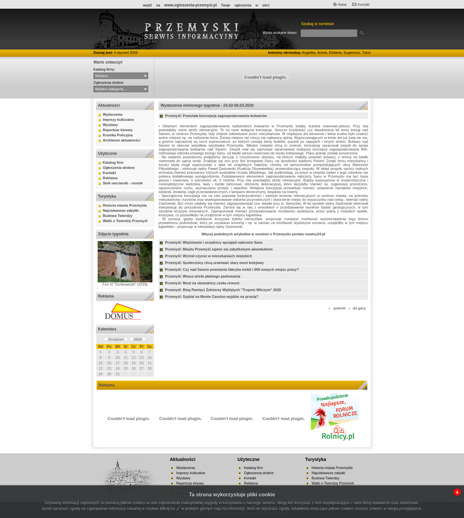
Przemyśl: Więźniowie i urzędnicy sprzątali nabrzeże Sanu (214, 242)
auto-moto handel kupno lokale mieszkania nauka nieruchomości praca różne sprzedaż (120, 89)
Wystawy (110, 125)
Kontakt (109, 173)
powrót (339, 308)
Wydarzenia (112, 114)
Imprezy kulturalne (118, 120)
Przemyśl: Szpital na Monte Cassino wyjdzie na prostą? (211, 296)
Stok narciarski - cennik (123, 183)
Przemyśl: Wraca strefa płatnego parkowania (202, 276)
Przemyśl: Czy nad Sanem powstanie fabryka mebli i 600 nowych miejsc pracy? (232, 269)
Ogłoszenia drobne (119, 168)
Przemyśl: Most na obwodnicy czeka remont (202, 283)
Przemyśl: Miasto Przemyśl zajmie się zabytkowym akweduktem (219, 249)
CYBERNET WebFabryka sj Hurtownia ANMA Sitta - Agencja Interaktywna (120, 76)
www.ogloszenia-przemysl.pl (190, 5)
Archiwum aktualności (121, 140)
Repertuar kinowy (117, 130)
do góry (359, 308)
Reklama (110, 178)
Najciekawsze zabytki (121, 210)
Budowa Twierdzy (117, 216)
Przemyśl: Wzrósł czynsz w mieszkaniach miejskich (208, 256)
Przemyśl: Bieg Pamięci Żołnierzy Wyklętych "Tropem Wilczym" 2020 (223, 290)
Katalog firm (113, 162)
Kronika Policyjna (117, 135)
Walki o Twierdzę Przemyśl (125, 221)
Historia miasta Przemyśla (125, 205)
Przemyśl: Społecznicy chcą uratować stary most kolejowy (214, 263)
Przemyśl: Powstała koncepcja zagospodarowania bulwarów (215, 116)
